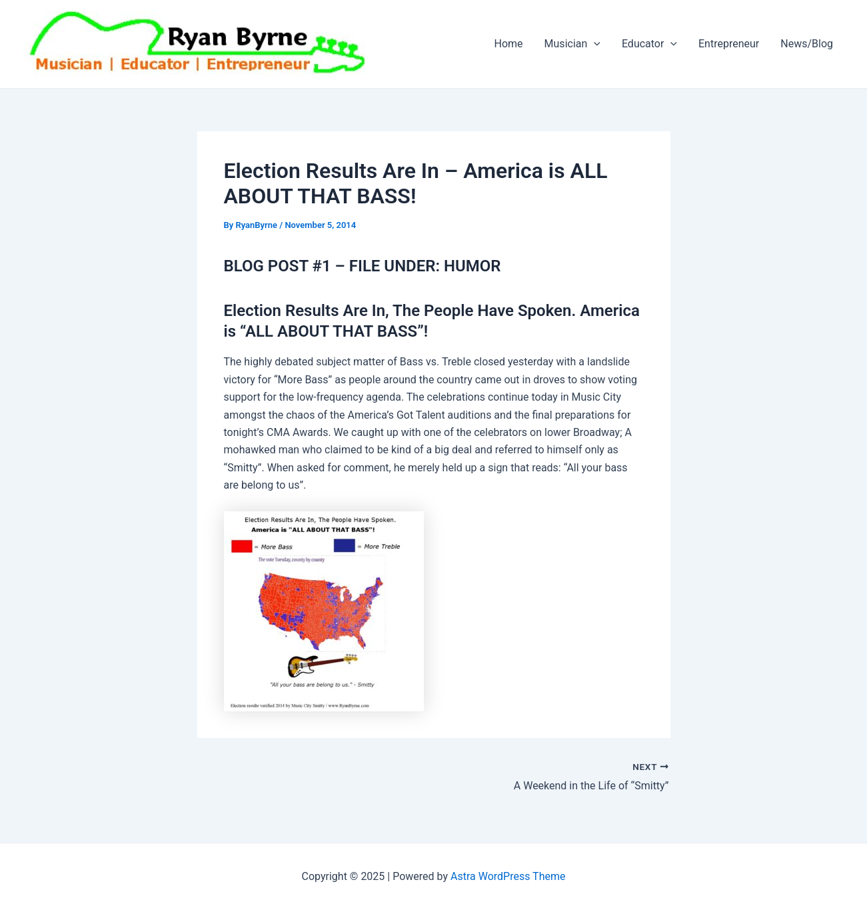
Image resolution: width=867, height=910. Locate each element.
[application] (593, 44)
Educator (649, 44)
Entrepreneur (728, 43)
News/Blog (806, 43)
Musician (572, 44)
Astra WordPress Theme (507, 876)
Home (508, 43)
